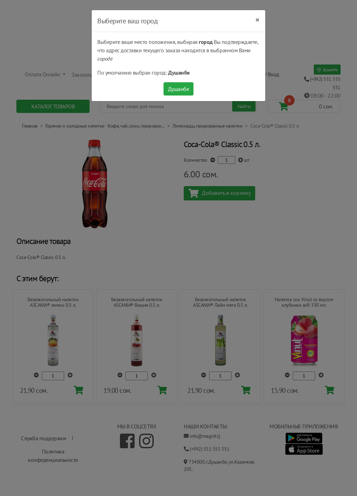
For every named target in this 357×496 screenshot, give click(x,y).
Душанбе (178, 88)
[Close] (257, 20)
